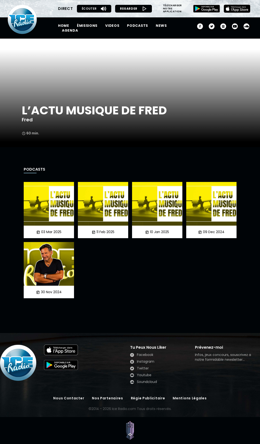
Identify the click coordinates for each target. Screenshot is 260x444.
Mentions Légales (190, 398)
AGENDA (70, 30)
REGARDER (133, 9)
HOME (63, 25)
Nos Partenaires (107, 398)
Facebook (141, 354)
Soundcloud (143, 381)
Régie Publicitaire (148, 398)
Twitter (139, 368)
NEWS (161, 25)
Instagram (142, 361)
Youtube (140, 375)
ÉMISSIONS (87, 25)
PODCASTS (137, 25)
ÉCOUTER (94, 9)
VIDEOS (112, 25)
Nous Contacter (68, 398)
